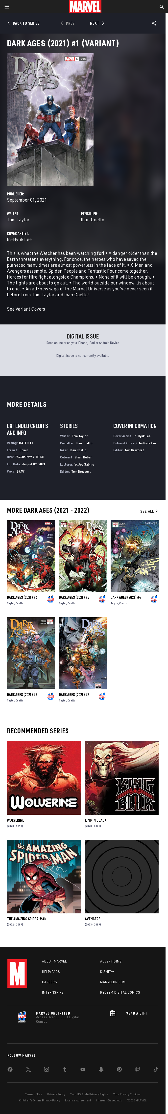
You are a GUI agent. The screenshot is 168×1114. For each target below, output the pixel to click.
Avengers (92, 918)
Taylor (10, 603)
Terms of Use (33, 1094)
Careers (49, 982)
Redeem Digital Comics (120, 992)
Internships (53, 992)
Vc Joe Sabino (84, 464)
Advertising (111, 961)
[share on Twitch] (137, 1070)
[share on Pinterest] (119, 1070)
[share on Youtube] (82, 1070)
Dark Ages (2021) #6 (22, 597)
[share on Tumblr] (64, 1070)
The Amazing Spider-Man (27, 918)
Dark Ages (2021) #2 (74, 694)
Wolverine (15, 820)
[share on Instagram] (46, 1070)
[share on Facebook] (10, 1070)
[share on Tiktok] (155, 1070)
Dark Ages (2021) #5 (74, 597)
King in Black (95, 820)
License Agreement (78, 1100)
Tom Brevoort (81, 471)
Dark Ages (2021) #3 (22, 694)
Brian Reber (83, 457)
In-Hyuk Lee (19, 239)
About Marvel (54, 961)
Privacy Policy (56, 1094)
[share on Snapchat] (101, 1070)
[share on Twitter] (28, 1070)
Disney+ (107, 972)
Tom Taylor (18, 219)
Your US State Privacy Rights (89, 1094)
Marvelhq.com (113, 982)
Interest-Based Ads (109, 1100)
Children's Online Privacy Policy (39, 1100)
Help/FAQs (51, 972)
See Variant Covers (26, 309)
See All (149, 511)
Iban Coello (92, 219)
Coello (20, 603)
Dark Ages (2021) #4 (126, 597)
